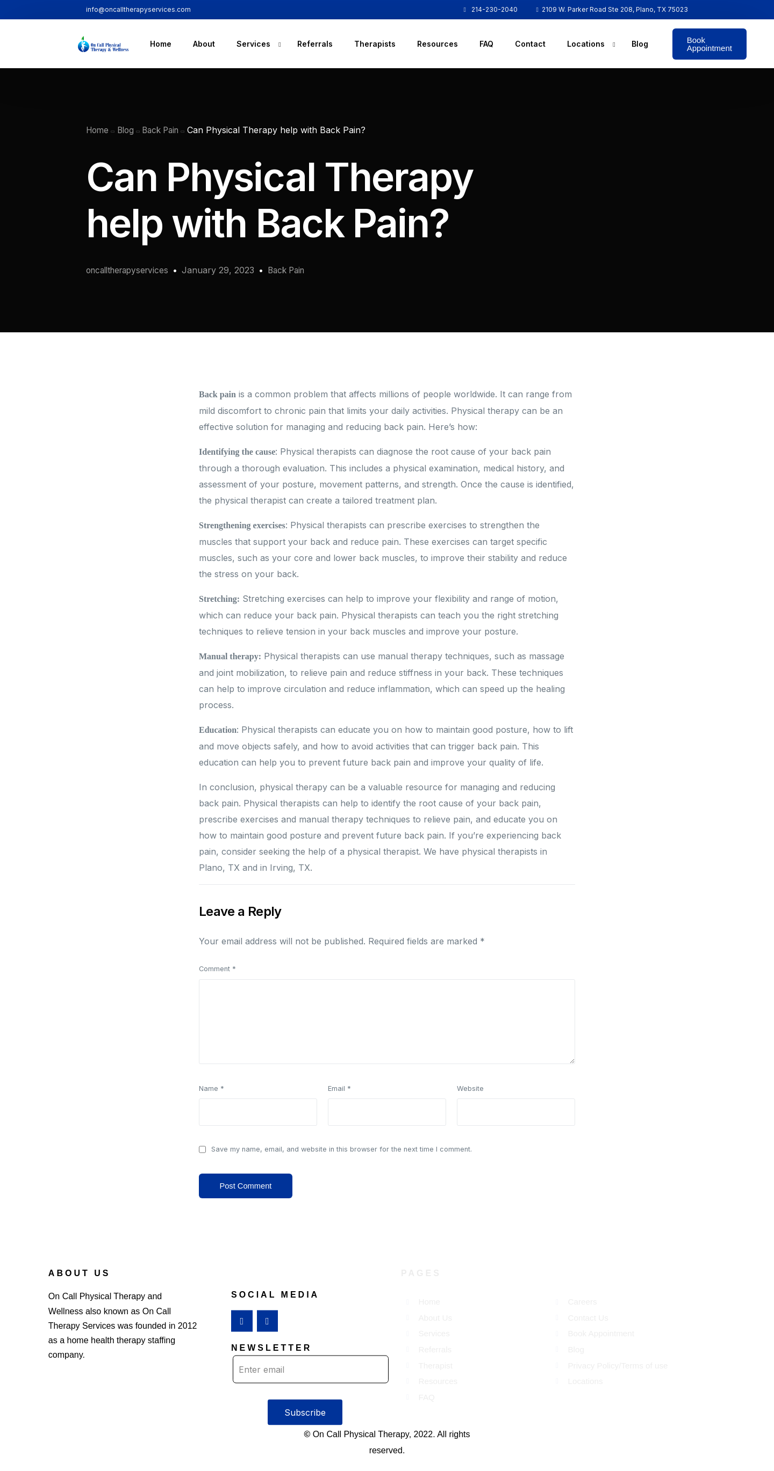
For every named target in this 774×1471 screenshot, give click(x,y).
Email (339, 1088)
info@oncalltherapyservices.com (138, 9)
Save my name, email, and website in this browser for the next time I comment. (341, 1149)
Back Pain (295, 270)
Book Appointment (709, 44)
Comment (217, 968)
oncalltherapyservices (131, 270)
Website (470, 1088)
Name (211, 1088)
